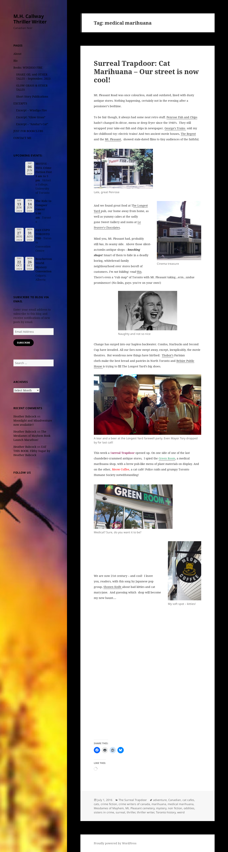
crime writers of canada (134, 804)
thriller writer (145, 812)
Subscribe (23, 342)
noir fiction (175, 808)
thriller (131, 812)
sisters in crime (104, 812)
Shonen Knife (112, 587)
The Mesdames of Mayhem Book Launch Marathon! (31, 436)
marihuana (159, 804)
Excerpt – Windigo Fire (31, 110)
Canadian (174, 800)
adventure (160, 800)
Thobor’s (167, 355)
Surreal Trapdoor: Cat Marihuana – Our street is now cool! (146, 71)
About (17, 54)
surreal (120, 812)
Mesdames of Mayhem (109, 808)
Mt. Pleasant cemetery (139, 808)
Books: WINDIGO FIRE (28, 67)
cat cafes (188, 800)
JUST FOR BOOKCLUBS (28, 131)
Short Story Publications (32, 96)
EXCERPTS (20, 103)
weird (181, 812)
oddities (189, 808)
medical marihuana (181, 804)
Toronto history (166, 812)
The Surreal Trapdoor (133, 800)
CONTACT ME (22, 138)
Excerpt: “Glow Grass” (30, 117)
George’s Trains (175, 128)
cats (96, 804)
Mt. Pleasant (113, 139)
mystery (161, 808)
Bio (15, 60)
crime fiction (109, 804)
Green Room (167, 458)
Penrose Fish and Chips (182, 117)
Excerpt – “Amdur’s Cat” (32, 124)
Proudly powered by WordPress (115, 843)
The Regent (188, 134)
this (139, 272)
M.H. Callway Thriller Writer (30, 19)
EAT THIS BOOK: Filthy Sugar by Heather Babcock (31, 451)
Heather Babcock (24, 416)
